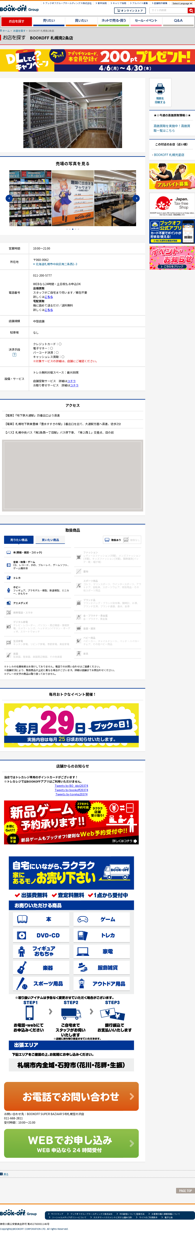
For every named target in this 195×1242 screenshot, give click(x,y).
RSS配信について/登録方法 (132, 1213)
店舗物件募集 (160, 3)
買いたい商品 (50, 540)
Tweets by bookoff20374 (71, 790)
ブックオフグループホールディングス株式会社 (68, 3)
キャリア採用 (119, 3)
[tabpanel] (73, 198)
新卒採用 (102, 3)
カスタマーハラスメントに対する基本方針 (112, 1217)
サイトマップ (57, 1213)
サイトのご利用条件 (148, 1217)
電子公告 (169, 1217)
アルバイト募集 (140, 3)
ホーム (6, 30)
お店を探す (19, 30)
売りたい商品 (18, 540)
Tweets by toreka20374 (71, 794)
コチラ (71, 381)
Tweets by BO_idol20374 (71, 786)
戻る (6, 1174)
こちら (48, 297)
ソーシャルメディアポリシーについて (69, 1217)
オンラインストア (130, 10)
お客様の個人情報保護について (166, 1213)
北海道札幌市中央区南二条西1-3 (56, 264)
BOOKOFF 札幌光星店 (169, 154)
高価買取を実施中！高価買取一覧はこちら (172, 128)
